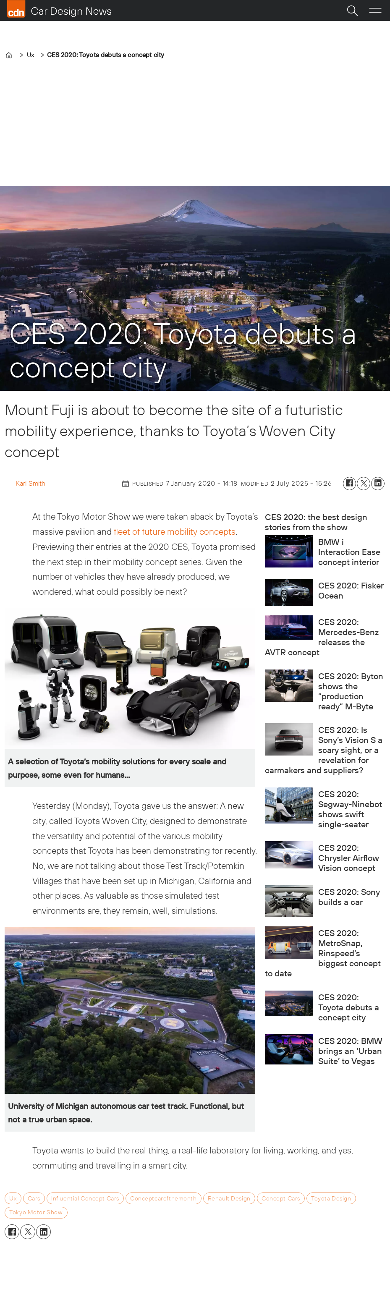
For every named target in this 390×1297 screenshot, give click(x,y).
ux (12, 1198)
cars (34, 1198)
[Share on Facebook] (349, 483)
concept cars (281, 1198)
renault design (229, 1198)
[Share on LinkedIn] (378, 483)
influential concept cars (85, 1198)
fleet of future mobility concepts (174, 531)
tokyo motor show (36, 1212)
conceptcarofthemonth (163, 1198)
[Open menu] (375, 10)
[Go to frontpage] (59, 9)
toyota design (331, 1198)
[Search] (352, 10)
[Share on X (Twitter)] (363, 483)
